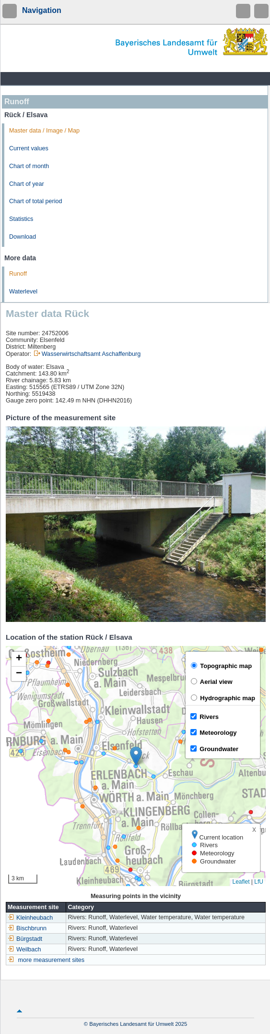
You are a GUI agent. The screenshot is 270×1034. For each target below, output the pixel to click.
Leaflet (240, 881)
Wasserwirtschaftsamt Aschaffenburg (91, 354)
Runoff (18, 273)
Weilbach (24, 949)
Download (22, 236)
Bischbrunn (27, 928)
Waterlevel (23, 291)
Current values (28, 148)
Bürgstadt (25, 939)
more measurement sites (51, 960)
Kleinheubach (30, 917)
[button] (136, 756)
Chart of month (29, 166)
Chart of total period (35, 201)
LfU (258, 881)
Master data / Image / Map (44, 130)
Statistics (21, 219)
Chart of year (26, 184)
